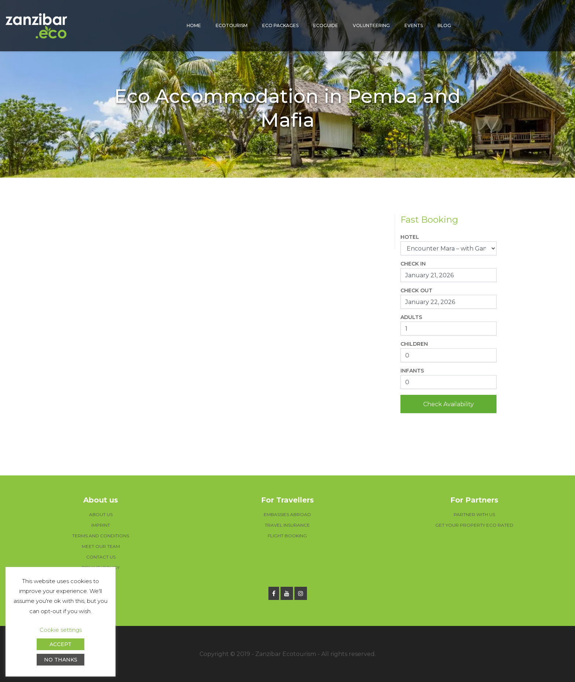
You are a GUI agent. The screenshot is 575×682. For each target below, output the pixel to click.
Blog (444, 25)
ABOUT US (101, 514)
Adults (411, 317)
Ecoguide (325, 25)
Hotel (409, 237)
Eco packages (280, 25)
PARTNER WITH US (474, 514)
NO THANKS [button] (60, 659)
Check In (413, 263)
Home (194, 25)
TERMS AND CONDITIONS (100, 535)
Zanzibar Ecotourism (285, 654)
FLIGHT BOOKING (287, 535)
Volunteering (371, 25)
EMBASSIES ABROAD (287, 514)
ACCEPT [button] (61, 644)
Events (413, 25)
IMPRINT (100, 525)
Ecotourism (232, 25)
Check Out (416, 290)
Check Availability (448, 404)
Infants (412, 370)
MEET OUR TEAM (101, 546)
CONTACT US (101, 557)
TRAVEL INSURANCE (287, 525)
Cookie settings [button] (61, 629)
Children (414, 343)
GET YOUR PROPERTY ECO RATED (474, 525)
